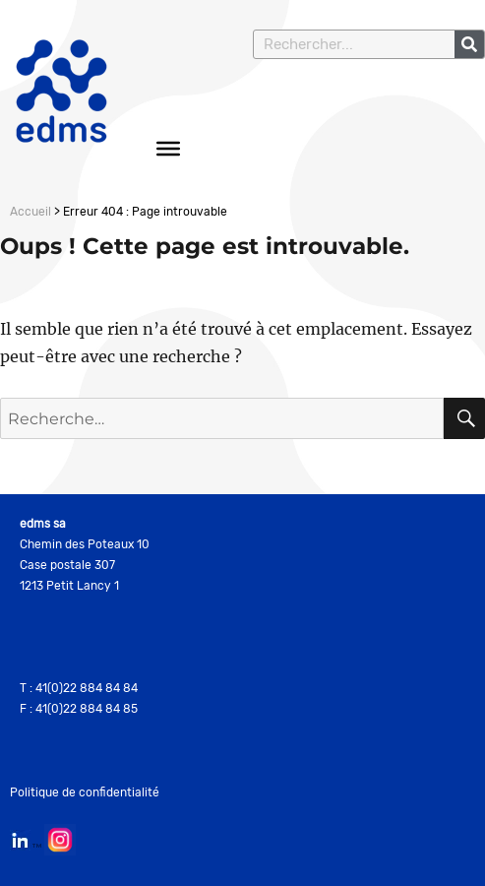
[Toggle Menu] (168, 149)
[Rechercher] (469, 44)
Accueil (30, 212)
